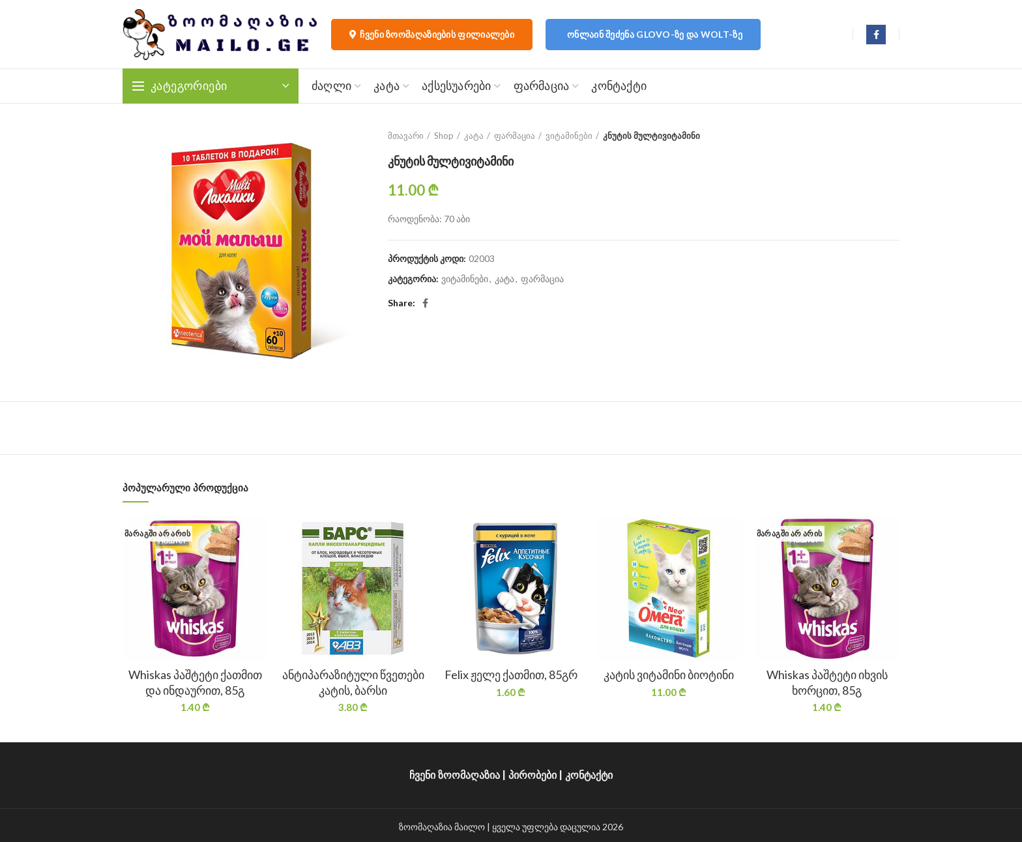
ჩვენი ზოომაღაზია (454, 775)
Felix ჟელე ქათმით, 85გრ (511, 674)
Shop (444, 135)
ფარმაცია (514, 135)
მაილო (469, 826)
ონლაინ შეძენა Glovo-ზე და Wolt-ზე (654, 34)
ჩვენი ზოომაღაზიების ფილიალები (431, 34)
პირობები (532, 775)
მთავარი (406, 135)
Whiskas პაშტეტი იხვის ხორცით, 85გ (827, 682)
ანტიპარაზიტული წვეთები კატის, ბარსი (353, 682)
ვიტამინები (569, 135)
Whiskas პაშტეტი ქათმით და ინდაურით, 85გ (195, 682)
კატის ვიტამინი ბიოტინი (669, 674)
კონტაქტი (589, 775)
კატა (474, 135)
